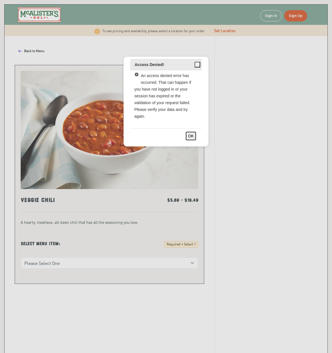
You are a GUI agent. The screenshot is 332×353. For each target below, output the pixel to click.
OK (191, 136)
